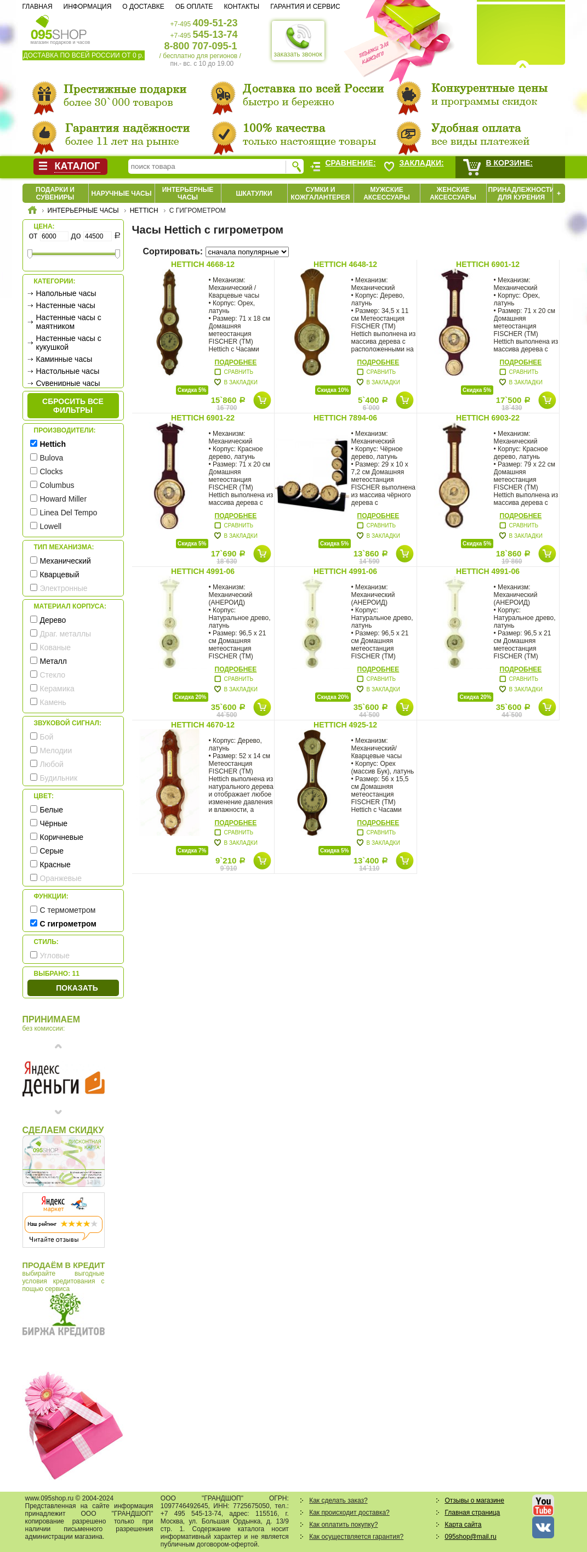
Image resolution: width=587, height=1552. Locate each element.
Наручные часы (121, 193)
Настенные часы (65, 305)
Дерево (53, 620)
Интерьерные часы (188, 193)
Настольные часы (68, 371)
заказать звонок (298, 40)
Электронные (64, 588)
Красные (55, 864)
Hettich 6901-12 (488, 264)
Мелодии (56, 750)
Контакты (241, 6)
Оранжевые (61, 878)
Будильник (59, 778)
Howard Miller (63, 498)
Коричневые (62, 837)
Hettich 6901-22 (203, 417)
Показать (77, 987)
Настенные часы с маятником (68, 322)
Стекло (53, 674)
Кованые (55, 647)
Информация (88, 6)
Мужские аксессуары (386, 193)
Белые (52, 809)
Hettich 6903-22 (488, 417)
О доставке (143, 6)
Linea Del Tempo (69, 512)
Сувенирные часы (68, 383)
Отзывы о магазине (474, 1500)
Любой (52, 764)
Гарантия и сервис (305, 6)
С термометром (68, 910)
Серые (52, 850)
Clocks (51, 471)
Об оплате (194, 6)
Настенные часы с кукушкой (68, 342)
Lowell (51, 526)
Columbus (57, 485)
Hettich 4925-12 (345, 724)
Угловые (55, 955)
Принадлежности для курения (521, 193)
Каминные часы (64, 359)
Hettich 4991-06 (203, 571)
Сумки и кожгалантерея (320, 193)
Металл (53, 661)
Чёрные (53, 823)
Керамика (57, 688)
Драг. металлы (66, 633)
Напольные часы (66, 293)
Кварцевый (59, 574)
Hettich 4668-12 (203, 264)
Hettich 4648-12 (345, 264)
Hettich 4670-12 (203, 724)
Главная (37, 6)
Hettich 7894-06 (345, 417)
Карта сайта (463, 1524)
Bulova (52, 457)
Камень (53, 702)
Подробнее (236, 362)
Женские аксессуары (453, 193)
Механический (65, 560)
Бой (47, 736)
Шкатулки (254, 193)
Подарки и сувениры (55, 193)
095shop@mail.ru (471, 1536)
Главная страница (472, 1512)
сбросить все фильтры (73, 405)
